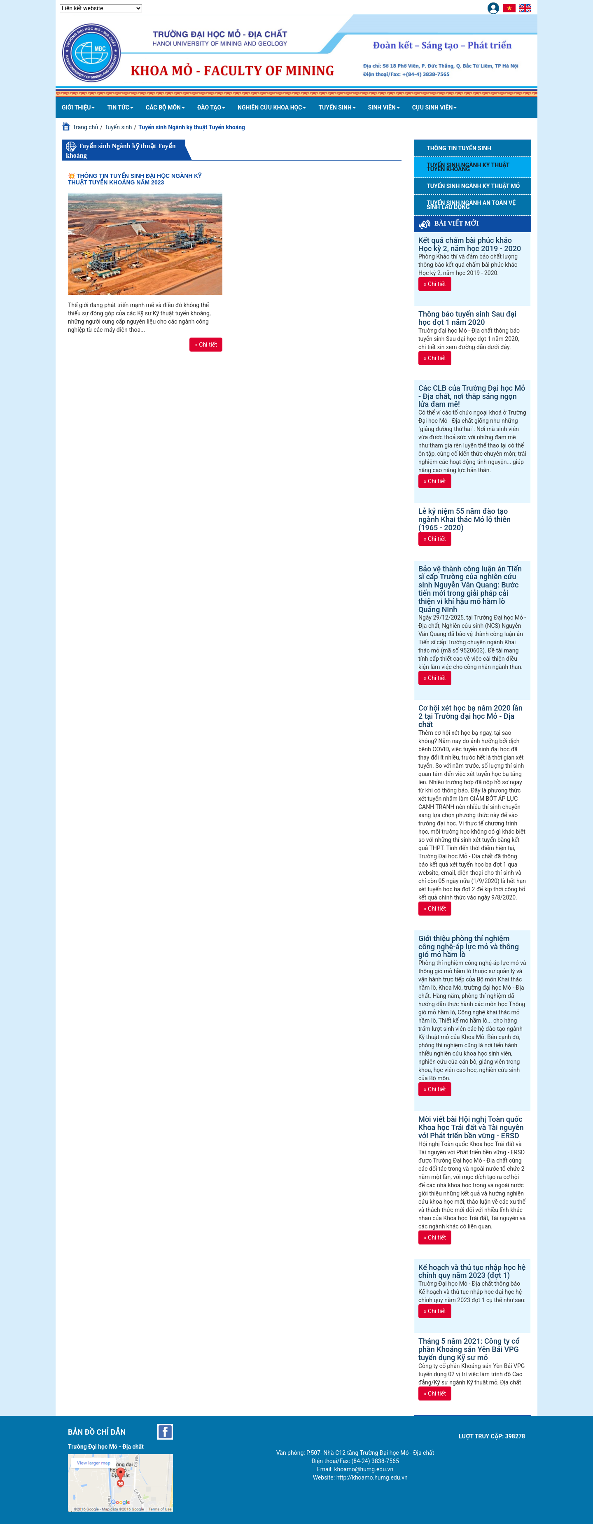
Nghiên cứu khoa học (272, 107)
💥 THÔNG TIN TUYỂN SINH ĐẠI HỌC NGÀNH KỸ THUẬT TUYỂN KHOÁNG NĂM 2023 (134, 178)
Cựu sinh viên (434, 107)
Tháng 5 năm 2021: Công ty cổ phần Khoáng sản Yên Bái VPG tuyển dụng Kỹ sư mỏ (469, 1349)
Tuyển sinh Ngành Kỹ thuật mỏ (473, 186)
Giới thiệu (78, 107)
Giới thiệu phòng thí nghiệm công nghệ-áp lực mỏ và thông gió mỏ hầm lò (468, 946)
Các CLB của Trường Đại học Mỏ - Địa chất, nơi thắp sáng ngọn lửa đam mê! (471, 396)
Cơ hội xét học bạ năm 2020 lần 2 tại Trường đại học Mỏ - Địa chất (470, 716)
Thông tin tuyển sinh (459, 148)
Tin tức (120, 107)
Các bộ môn (165, 107)
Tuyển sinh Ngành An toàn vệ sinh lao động (471, 205)
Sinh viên (384, 107)
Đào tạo (211, 107)
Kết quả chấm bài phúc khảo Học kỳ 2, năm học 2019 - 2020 (469, 244)
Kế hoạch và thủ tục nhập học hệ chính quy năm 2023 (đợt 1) (471, 1271)
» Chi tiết (206, 344)
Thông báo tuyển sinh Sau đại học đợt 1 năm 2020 (467, 318)
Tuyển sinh (336, 107)
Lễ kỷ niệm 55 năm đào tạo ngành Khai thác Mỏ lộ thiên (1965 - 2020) (464, 519)
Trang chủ (85, 127)
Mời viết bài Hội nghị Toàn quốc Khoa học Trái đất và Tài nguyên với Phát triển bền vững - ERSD (471, 1127)
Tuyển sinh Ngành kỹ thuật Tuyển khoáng (468, 167)
